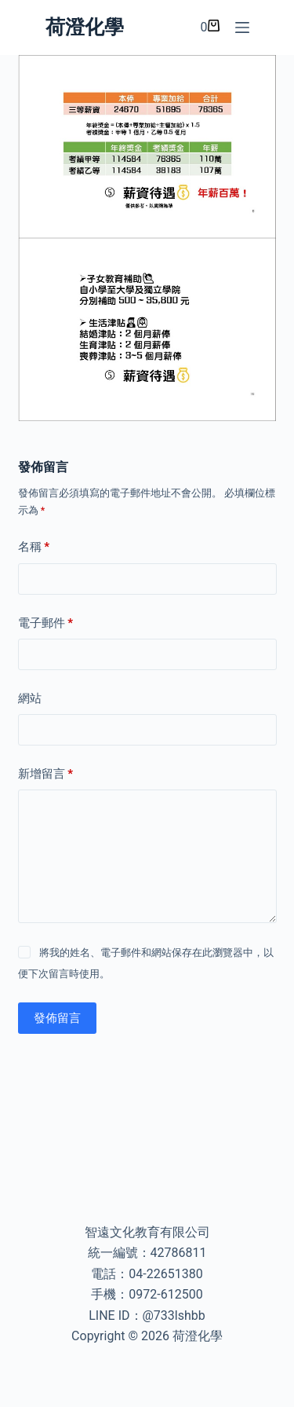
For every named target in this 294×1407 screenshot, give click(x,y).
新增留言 (46, 774)
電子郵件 (46, 623)
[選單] (242, 27)
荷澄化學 (84, 27)
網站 (30, 698)
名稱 (34, 547)
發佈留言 (57, 1018)
